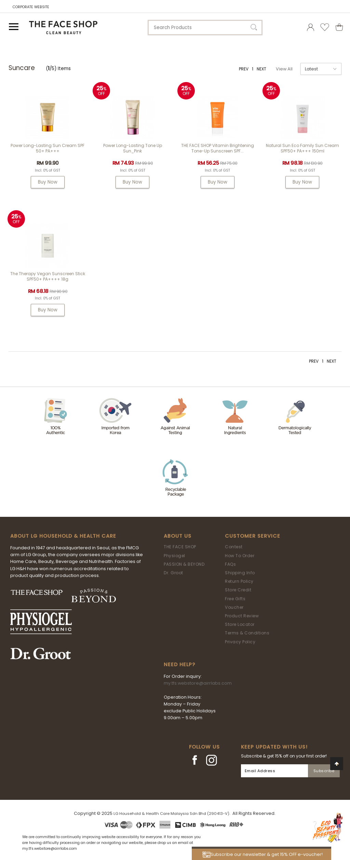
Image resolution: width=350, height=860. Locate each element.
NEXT (261, 69)
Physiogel (174, 556)
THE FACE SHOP (180, 547)
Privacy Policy (240, 642)
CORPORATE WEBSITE (31, 7)
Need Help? (179, 664)
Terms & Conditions (247, 633)
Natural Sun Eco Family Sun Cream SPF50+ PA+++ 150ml (302, 148)
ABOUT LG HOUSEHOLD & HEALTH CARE (63, 536)
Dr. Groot (173, 573)
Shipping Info (240, 573)
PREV (243, 69)
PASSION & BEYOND (184, 564)
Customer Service (252, 536)
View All (284, 69)
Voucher (234, 607)
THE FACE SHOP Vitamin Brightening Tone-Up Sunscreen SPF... (217, 148)
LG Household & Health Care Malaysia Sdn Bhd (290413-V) (171, 813)
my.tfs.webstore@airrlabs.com (198, 683)
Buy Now (47, 182)
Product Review (242, 616)
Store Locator (240, 624)
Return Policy (239, 581)
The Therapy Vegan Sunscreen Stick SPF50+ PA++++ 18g (47, 276)
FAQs (230, 564)
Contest (234, 547)
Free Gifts (235, 599)
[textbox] (205, 27)
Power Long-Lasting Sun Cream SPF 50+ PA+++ (47, 148)
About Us (177, 536)
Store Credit (238, 590)
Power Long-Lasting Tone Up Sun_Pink (132, 148)
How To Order (239, 556)
